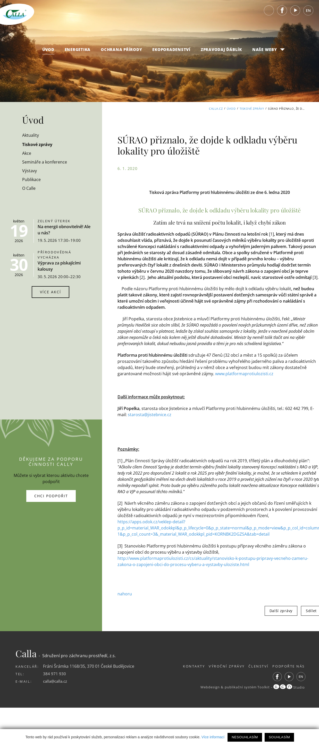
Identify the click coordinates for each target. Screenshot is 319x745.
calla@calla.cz (56, 680)
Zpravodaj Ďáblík (221, 51)
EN (308, 12)
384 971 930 (54, 673)
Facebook (282, 12)
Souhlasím (279, 737)
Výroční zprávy (221, 665)
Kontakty (186, 665)
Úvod (48, 51)
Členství (256, 665)
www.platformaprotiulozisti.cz (244, 373)
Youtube (295, 12)
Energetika (78, 51)
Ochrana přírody (121, 51)
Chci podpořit (51, 495)
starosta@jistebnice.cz (149, 414)
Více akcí (50, 291)
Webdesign (207, 686)
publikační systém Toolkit (245, 686)
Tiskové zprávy (252, 108)
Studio (289, 686)
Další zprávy (281, 610)
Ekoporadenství (171, 51)
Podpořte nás (288, 665)
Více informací (213, 737)
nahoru (124, 593)
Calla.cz (216, 108)
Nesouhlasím (245, 737)
